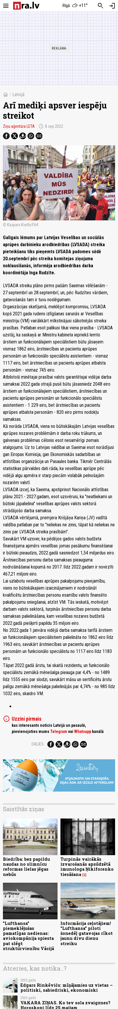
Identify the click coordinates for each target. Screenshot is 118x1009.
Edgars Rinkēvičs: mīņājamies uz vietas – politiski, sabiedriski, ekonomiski (66, 987)
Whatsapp (82, 731)
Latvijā (18, 94)
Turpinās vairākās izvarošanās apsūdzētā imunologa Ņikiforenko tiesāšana (87, 866)
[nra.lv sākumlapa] (26, 6)
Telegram (58, 731)
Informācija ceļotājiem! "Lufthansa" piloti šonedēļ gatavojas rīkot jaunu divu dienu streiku (86, 933)
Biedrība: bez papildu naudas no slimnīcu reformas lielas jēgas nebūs (26, 866)
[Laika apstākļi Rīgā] (75, 6)
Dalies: (38, 744)
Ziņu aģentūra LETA (19, 126)
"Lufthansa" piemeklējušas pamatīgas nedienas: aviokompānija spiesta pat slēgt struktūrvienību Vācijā (28, 935)
